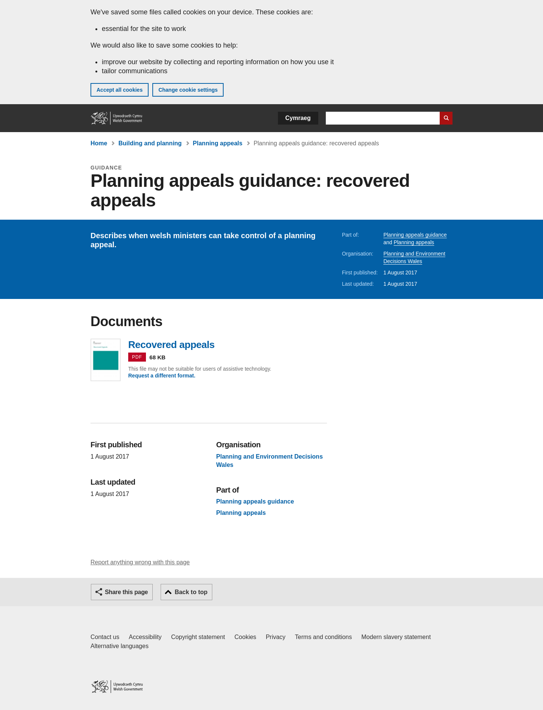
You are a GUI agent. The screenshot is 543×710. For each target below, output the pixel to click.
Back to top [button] (191, 592)
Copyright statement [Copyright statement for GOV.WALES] (198, 637)
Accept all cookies (120, 90)
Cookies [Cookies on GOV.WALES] (245, 637)
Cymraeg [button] (298, 118)
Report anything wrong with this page (140, 562)
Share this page (126, 592)
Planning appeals (217, 143)
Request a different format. (161, 376)
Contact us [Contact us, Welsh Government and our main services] (104, 637)
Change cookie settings (188, 90)
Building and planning (150, 143)
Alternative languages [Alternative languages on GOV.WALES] (119, 646)
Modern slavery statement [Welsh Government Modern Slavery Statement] (396, 637)
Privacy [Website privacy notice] (275, 637)
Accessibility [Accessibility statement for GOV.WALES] (145, 637)
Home (98, 143)
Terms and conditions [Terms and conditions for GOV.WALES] (323, 637)
